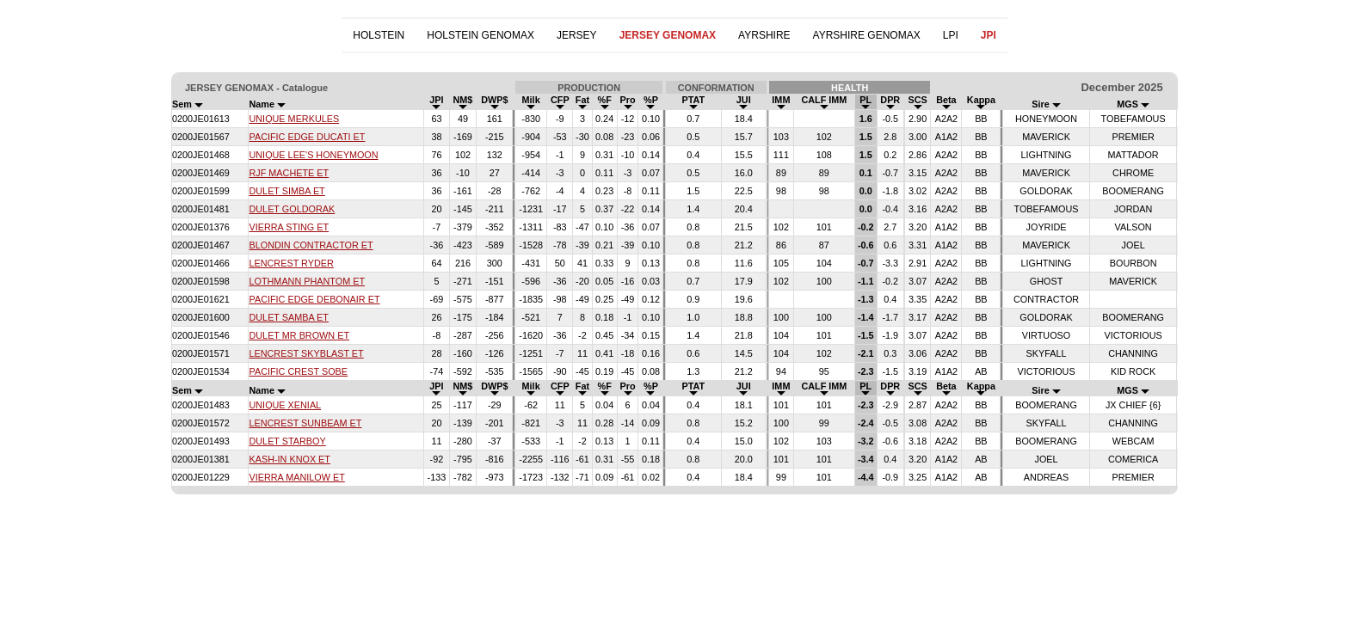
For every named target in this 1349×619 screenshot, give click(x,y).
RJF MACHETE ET (289, 173)
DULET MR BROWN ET (299, 335)
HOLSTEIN (378, 35)
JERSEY (577, 35)
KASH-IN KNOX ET (289, 459)
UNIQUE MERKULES (294, 118)
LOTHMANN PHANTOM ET (307, 281)
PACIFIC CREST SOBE (298, 371)
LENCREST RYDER (291, 263)
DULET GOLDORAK (292, 209)
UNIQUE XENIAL (285, 405)
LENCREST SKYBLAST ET (306, 353)
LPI (950, 35)
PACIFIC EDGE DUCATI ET (307, 137)
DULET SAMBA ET (288, 317)
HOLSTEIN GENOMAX (480, 35)
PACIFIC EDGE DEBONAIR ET (314, 299)
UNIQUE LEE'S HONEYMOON (313, 155)
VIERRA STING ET (289, 227)
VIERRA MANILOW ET (296, 477)
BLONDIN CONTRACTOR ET (311, 245)
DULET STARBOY (287, 441)
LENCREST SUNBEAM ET (305, 423)
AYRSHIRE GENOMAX (867, 35)
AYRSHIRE (764, 35)
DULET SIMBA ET (286, 191)
